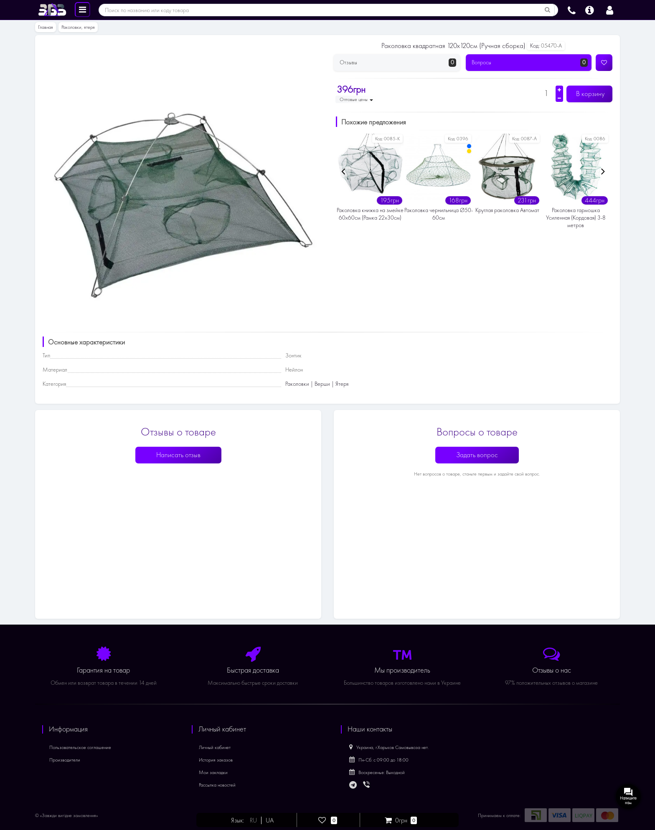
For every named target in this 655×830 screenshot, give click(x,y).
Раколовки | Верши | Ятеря (316, 383)
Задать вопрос (477, 455)
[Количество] (546, 93)
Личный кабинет (215, 747)
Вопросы (530, 62)
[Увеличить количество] (559, 90)
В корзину (589, 94)
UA (270, 820)
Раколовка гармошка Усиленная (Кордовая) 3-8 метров (576, 218)
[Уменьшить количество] (559, 98)
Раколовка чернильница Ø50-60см (438, 214)
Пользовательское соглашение (80, 747)
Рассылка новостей (217, 785)
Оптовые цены (356, 99)
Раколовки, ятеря (78, 27)
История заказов (216, 760)
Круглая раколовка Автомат (507, 210)
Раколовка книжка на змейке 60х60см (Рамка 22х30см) (370, 214)
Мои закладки (213, 772)
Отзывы (398, 62)
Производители (64, 760)
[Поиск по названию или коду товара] (548, 10)
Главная (45, 27)
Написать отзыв (178, 455)
